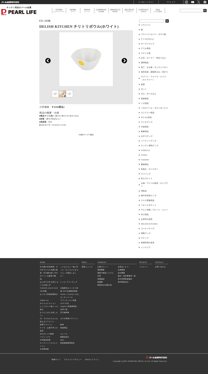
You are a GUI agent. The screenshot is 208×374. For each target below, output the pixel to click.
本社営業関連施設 (125, 279)
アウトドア (171, 2)
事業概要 (101, 270)
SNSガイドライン (92, 359)
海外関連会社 (123, 282)
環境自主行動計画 (104, 285)
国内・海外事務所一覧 (127, 276)
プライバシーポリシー (73, 359)
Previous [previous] (46, 67)
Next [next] (123, 67)
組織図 (100, 282)
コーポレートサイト (146, 2)
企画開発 (121, 270)
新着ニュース (87, 267)
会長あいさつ (123, 267)
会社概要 (121, 273)
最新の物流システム (105, 273)
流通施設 (101, 279)
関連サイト (56, 359)
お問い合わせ (160, 267)
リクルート (143, 267)
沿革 (99, 276)
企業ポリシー (102, 267)
